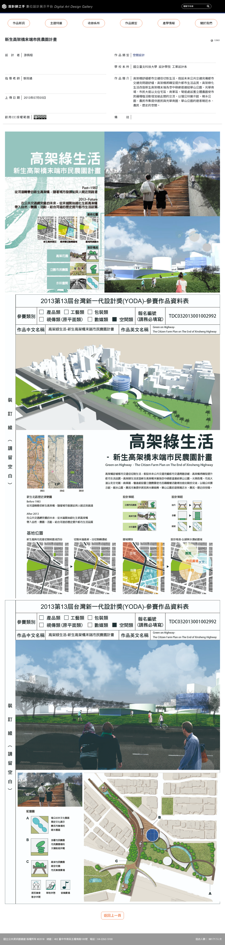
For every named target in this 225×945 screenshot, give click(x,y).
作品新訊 (19, 23)
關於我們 (206, 23)
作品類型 (131, 23)
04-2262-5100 (105, 939)
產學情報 (169, 23)
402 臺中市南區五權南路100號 (71, 939)
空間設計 (139, 55)
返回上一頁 (112, 916)
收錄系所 (94, 23)
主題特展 (56, 23)
